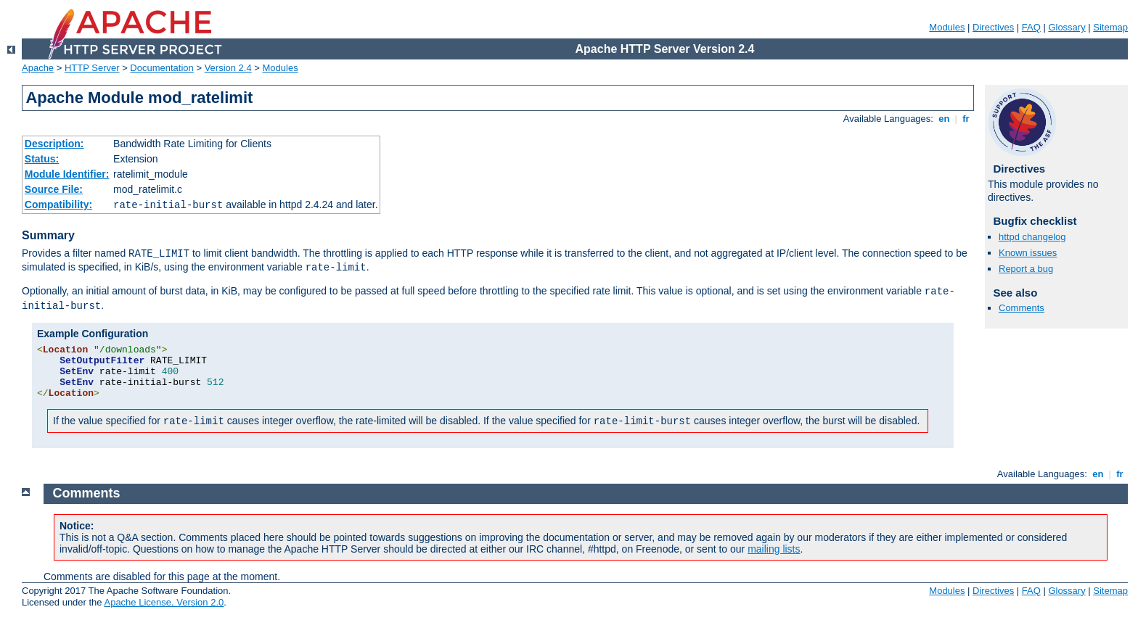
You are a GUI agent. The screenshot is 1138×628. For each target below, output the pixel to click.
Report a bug (1026, 268)
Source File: (54, 189)
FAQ (1031, 27)
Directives (993, 27)
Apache (38, 67)
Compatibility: (58, 204)
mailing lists (774, 549)
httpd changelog (1032, 236)
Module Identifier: (67, 174)
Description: (54, 143)
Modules (947, 27)
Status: (42, 159)
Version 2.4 (228, 67)
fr (966, 118)
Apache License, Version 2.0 (164, 602)
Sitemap (1110, 27)
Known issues (1028, 252)
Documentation (161, 67)
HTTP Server (92, 67)
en (944, 118)
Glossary (1066, 27)
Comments (1021, 307)
